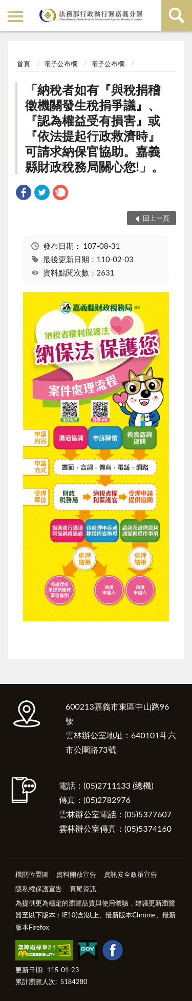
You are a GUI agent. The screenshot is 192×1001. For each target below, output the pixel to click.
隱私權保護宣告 (38, 889)
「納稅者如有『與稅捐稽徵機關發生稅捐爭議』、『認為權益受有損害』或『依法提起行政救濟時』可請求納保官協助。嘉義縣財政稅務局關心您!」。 (94, 128)
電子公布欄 (60, 64)
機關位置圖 (32, 874)
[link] (23, 194)
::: (10, 9)
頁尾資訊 (83, 889)
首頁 (23, 64)
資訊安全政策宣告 (130, 874)
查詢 (176, 15)
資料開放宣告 (76, 874)
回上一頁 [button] (156, 218)
